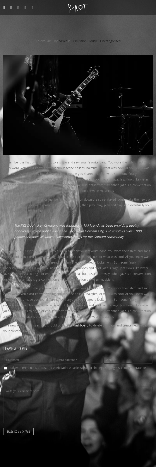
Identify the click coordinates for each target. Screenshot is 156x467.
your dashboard (77, 325)
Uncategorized (110, 41)
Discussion (79, 41)
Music (93, 41)
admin (63, 41)
